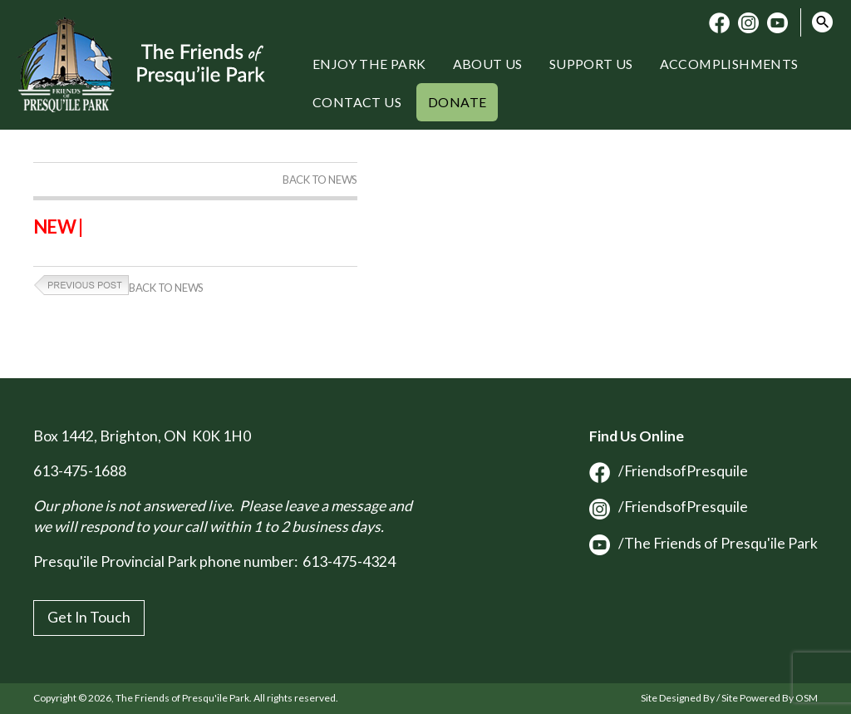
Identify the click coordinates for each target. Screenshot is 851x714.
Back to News (320, 179)
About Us (488, 63)
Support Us (591, 63)
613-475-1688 (79, 471)
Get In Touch (88, 617)
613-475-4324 (349, 561)
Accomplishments (729, 63)
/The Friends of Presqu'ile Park (703, 543)
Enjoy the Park (369, 63)
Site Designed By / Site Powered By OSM (729, 698)
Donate (457, 102)
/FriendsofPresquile (668, 471)
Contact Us (356, 102)
